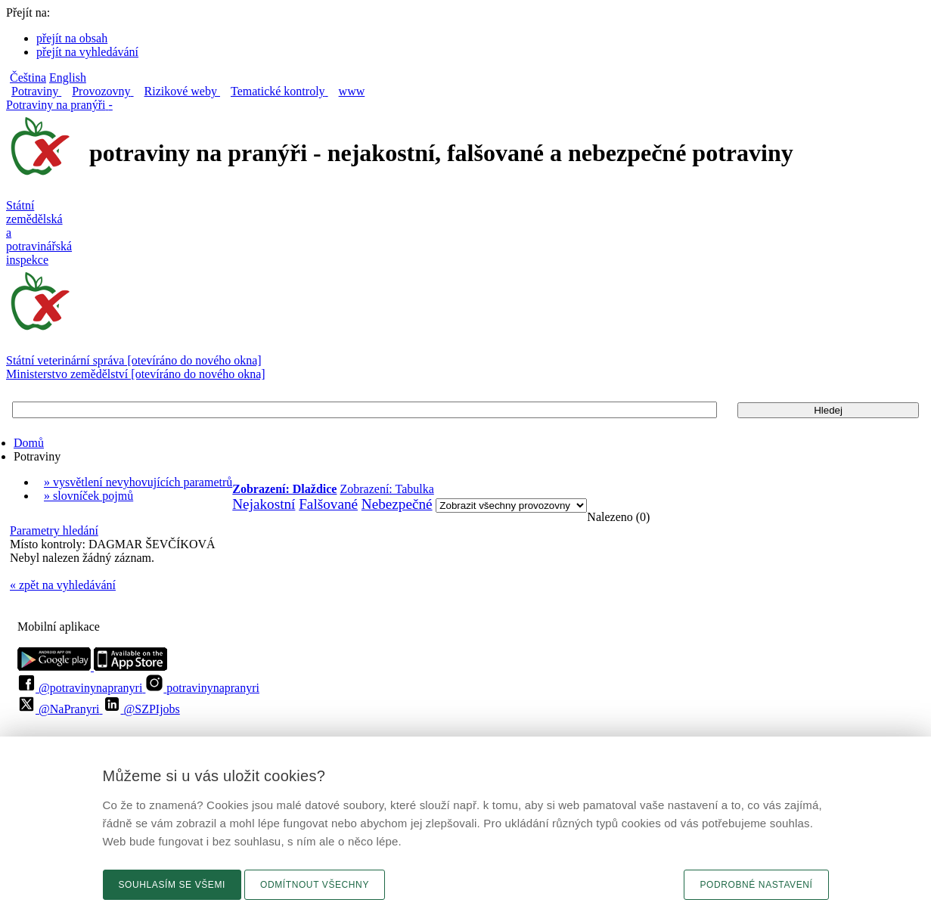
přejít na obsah (71, 38)
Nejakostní (263, 504)
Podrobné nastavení (756, 884)
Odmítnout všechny (314, 884)
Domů (29, 442)
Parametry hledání (54, 530)
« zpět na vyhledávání (63, 584)
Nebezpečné (397, 504)
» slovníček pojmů (88, 495)
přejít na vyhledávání (87, 51)
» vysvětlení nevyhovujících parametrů (138, 482)
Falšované (328, 504)
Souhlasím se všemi (172, 884)
